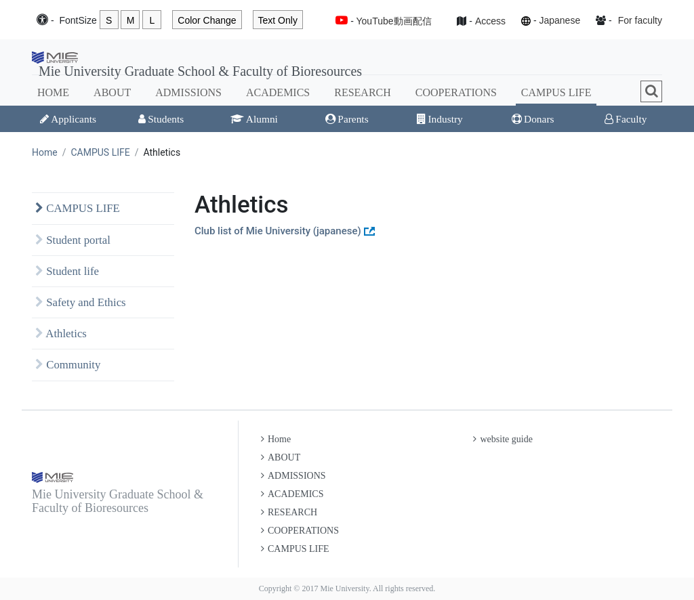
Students (161, 119)
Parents (346, 119)
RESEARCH (362, 92)
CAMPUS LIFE (556, 92)
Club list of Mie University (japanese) (278, 231)
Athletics (61, 333)
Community (67, 364)
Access (490, 21)
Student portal (72, 240)
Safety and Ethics (80, 302)
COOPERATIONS (456, 92)
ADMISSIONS (188, 92)
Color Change (207, 20)
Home (45, 152)
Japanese (559, 20)
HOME (53, 92)
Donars (533, 119)
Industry (439, 119)
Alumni (254, 119)
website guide (502, 439)
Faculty (626, 119)
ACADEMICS (278, 92)
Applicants (68, 119)
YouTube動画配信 (394, 21)
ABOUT (112, 92)
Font (77, 21)
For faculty (640, 20)
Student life (67, 271)
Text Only (278, 20)
